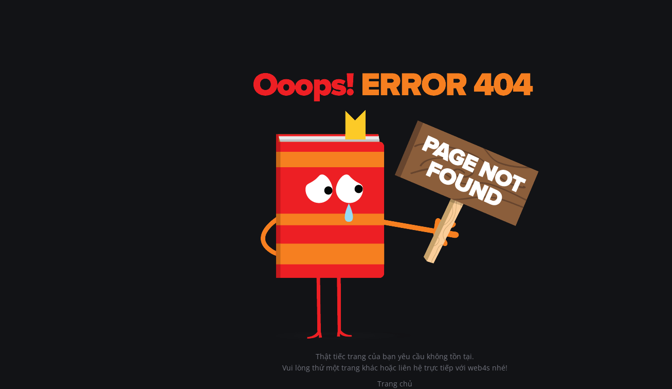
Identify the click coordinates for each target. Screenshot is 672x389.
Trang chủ (394, 383)
